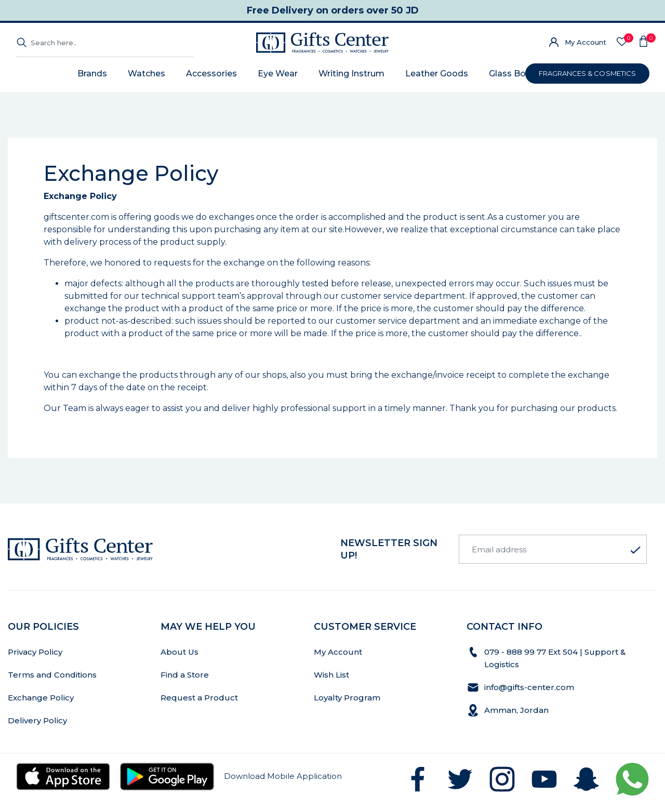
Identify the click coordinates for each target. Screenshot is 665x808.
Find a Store (185, 675)
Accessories (211, 73)
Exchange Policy (41, 698)
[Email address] (553, 549)
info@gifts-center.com (529, 687)
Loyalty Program (347, 698)
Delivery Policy (37, 720)
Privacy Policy (35, 652)
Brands (92, 73)
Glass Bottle (514, 73)
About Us (179, 652)
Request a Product (199, 698)
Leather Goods (436, 73)
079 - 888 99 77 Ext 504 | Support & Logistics (555, 658)
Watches (146, 73)
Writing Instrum (351, 73)
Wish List (331, 675)
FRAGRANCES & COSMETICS (587, 73)
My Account (585, 42)
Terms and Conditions (52, 675)
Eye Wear (278, 73)
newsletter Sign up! (388, 549)
